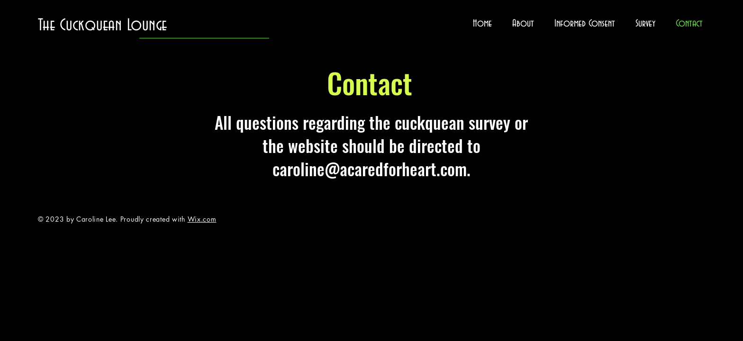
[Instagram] (723, 190)
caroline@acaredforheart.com (369, 168)
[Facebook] (723, 150)
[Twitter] (723, 170)
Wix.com (202, 219)
